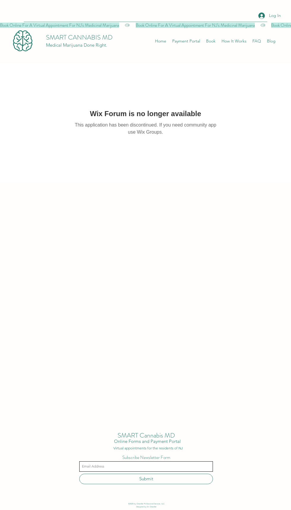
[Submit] (146, 479)
